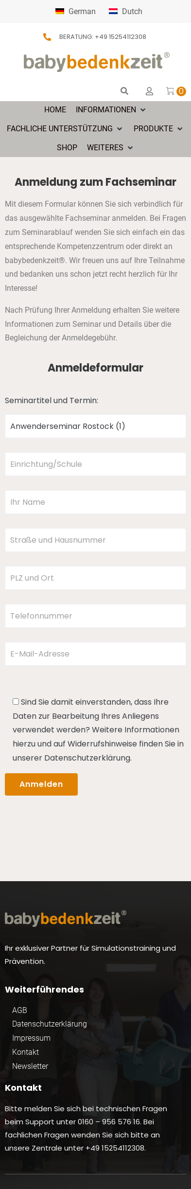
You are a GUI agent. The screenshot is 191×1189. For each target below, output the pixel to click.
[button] (111, 110)
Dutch (125, 11)
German (75, 11)
